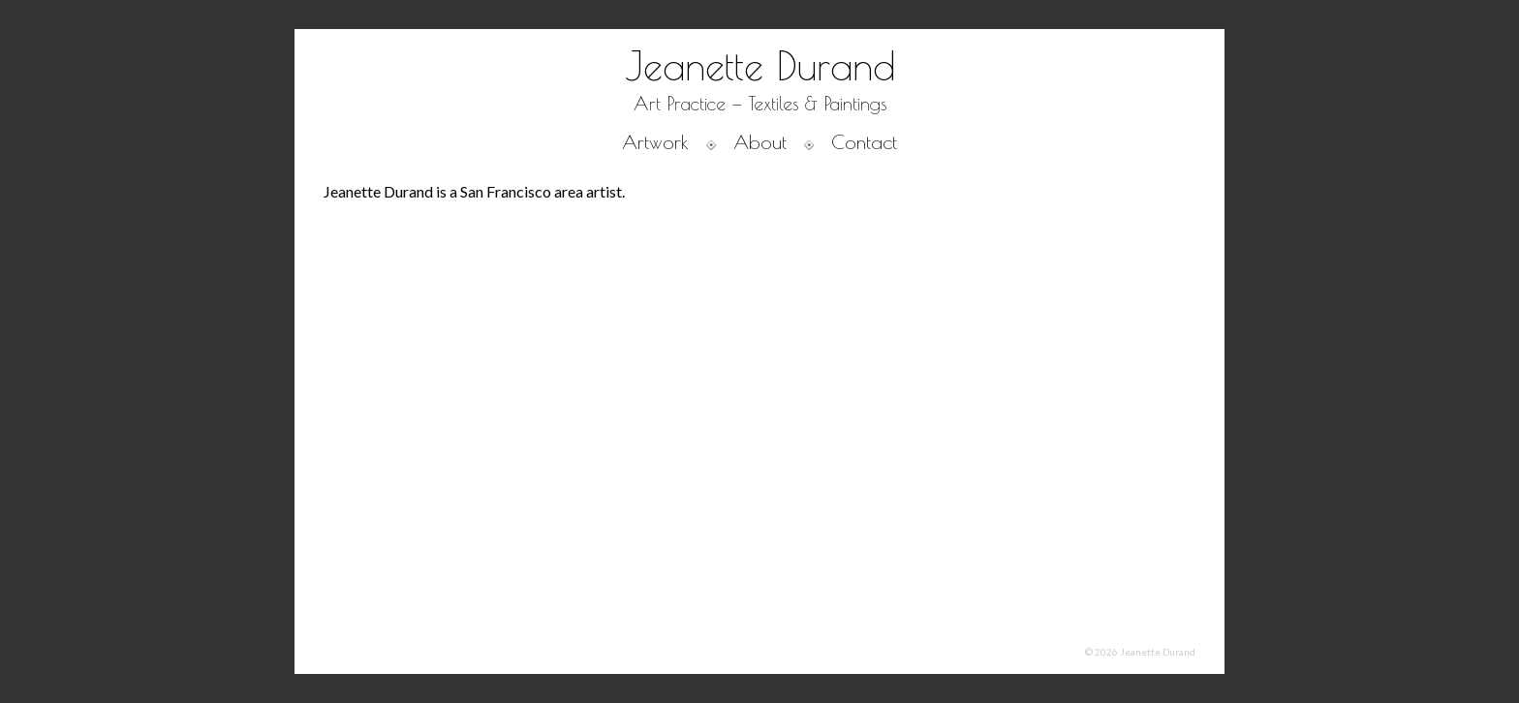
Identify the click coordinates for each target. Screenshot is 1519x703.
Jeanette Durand (760, 66)
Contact (864, 142)
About (760, 142)
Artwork (655, 142)
